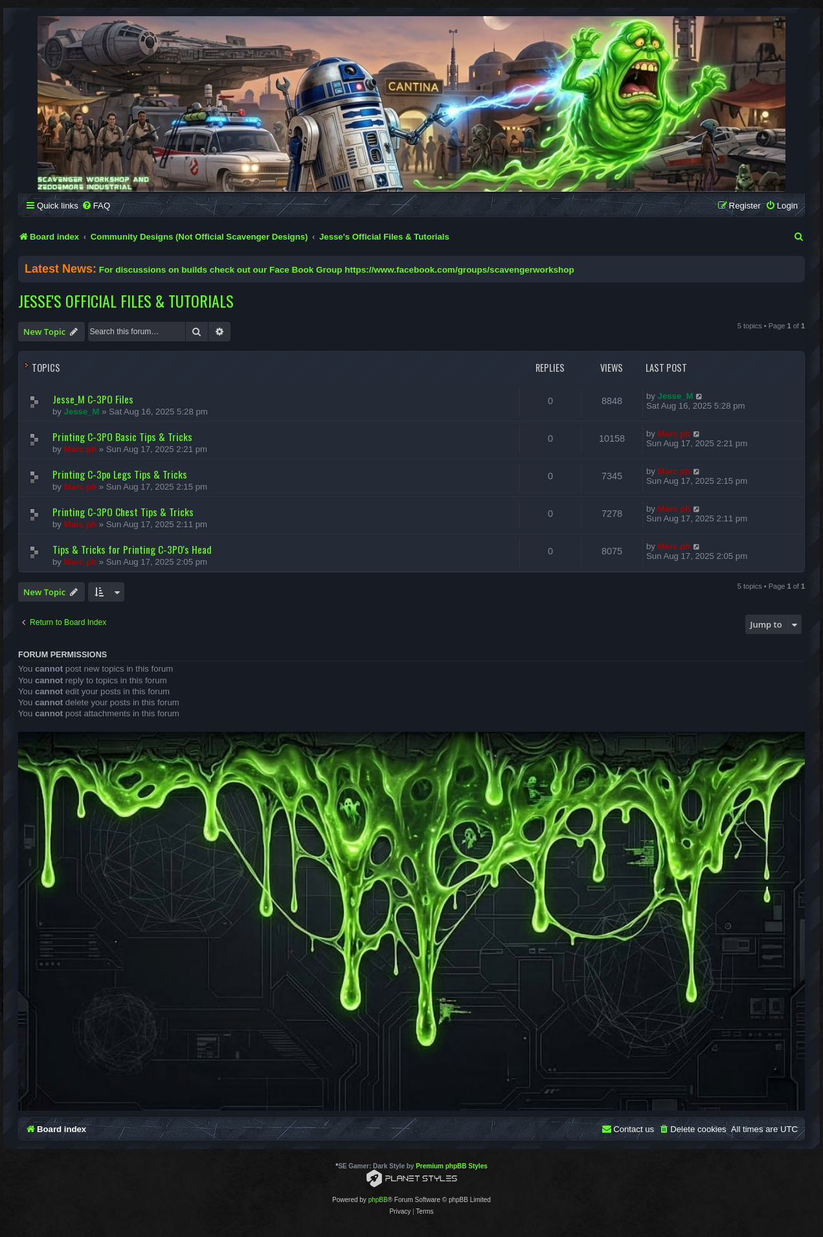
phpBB (378, 1199)
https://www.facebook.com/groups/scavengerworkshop (459, 270)
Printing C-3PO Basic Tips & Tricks (122, 436)
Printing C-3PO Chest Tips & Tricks (123, 511)
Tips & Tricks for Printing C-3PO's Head (132, 549)
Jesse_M (82, 411)
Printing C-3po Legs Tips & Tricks (119, 474)
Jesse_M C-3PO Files (92, 399)
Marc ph (80, 449)
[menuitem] (96, 205)
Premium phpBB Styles (452, 1166)
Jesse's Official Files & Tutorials (126, 300)
